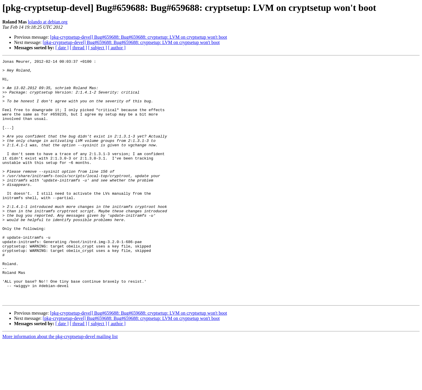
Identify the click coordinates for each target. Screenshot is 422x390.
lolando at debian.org (47, 21)
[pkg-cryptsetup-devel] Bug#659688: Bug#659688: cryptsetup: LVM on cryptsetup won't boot (138, 37)
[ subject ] (97, 47)
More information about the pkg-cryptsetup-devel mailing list (60, 384)
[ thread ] (78, 47)
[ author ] (117, 47)
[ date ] (62, 47)
